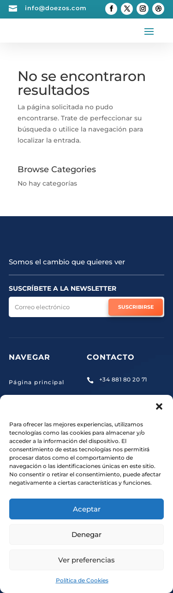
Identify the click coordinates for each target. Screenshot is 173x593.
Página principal (37, 382)
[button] (159, 406)
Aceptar (87, 509)
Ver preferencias (86, 560)
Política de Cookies (82, 580)
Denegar (86, 534)
